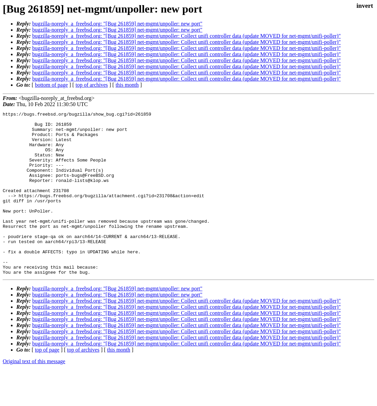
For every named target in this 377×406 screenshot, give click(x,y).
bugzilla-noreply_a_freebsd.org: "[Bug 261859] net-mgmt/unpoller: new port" (117, 24)
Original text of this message (34, 394)
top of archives (91, 85)
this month (127, 85)
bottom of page (51, 85)
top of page (47, 382)
